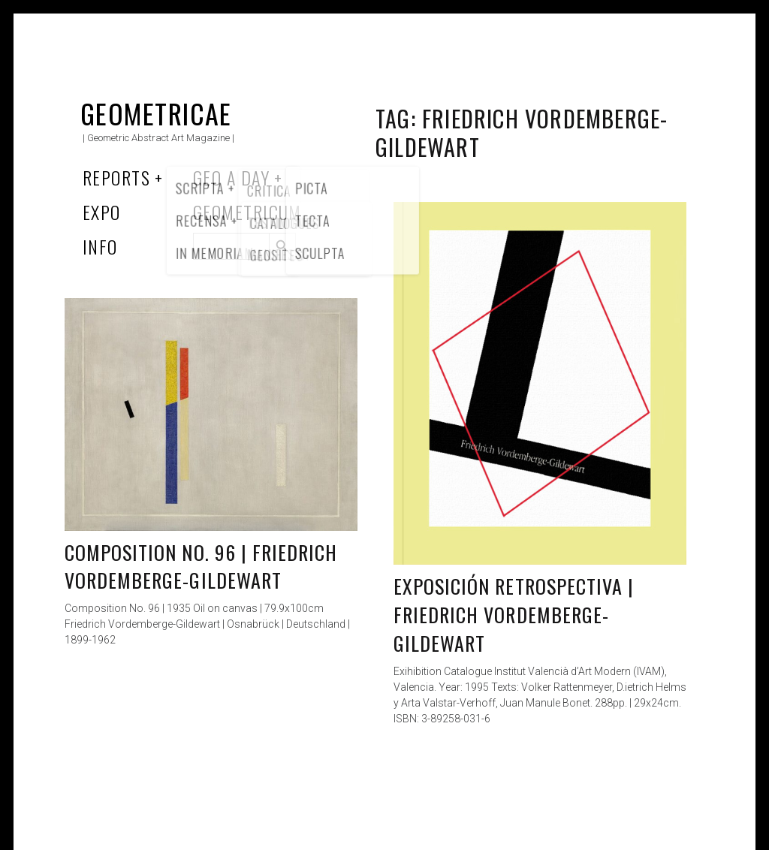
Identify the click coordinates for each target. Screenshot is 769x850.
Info (100, 246)
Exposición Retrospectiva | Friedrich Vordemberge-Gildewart (514, 614)
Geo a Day (231, 177)
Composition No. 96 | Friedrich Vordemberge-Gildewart (201, 566)
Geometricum (247, 211)
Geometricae (156, 113)
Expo (102, 211)
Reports (116, 177)
